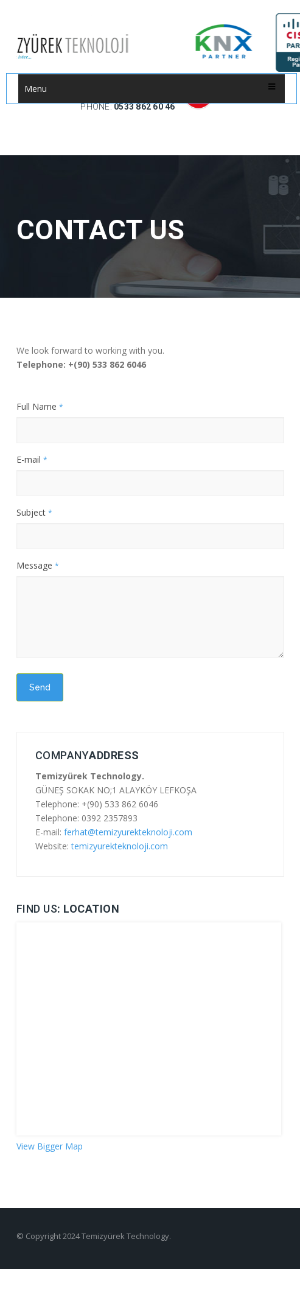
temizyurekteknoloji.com (119, 846)
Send (40, 687)
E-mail (31, 459)
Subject (34, 512)
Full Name (39, 406)
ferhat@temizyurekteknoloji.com (128, 832)
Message (37, 565)
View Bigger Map (49, 1146)
